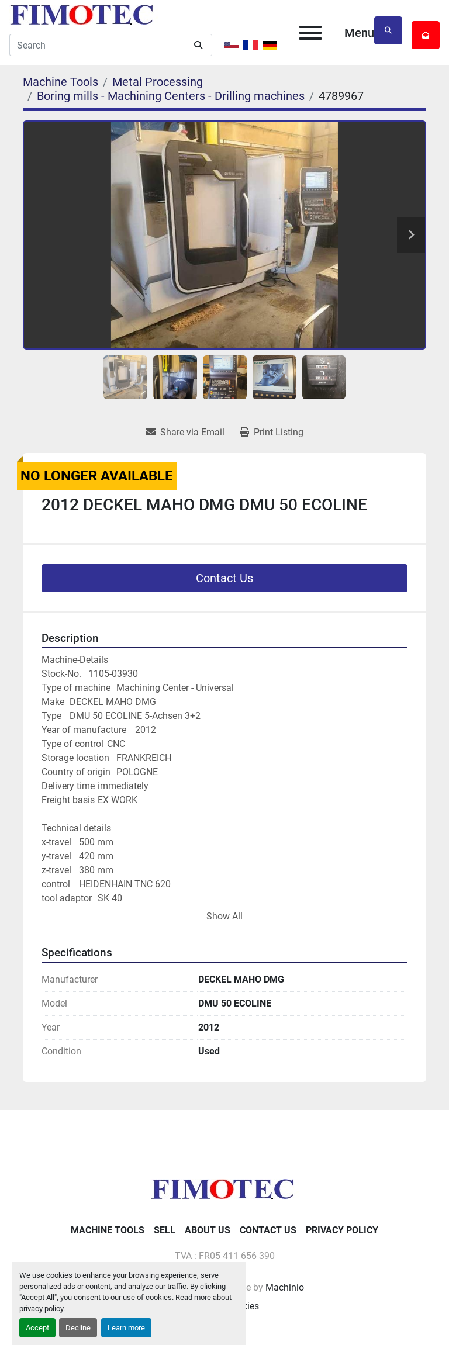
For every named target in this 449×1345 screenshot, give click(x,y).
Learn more (126, 1327)
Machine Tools (107, 1230)
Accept (37, 1327)
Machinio (284, 1287)
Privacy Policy (342, 1230)
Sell (164, 1230)
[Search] (97, 45)
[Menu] (310, 33)
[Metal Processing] (157, 82)
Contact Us (224, 578)
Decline (78, 1327)
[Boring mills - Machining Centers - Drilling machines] (171, 96)
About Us (207, 1230)
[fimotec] (224, 1188)
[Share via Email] (185, 432)
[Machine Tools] (60, 82)
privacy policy (41, 1308)
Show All (224, 916)
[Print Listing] (271, 432)
